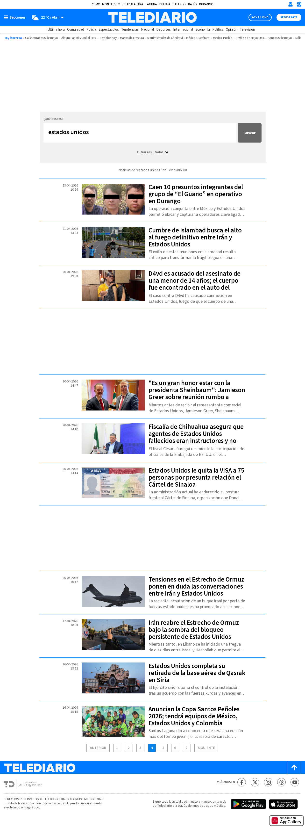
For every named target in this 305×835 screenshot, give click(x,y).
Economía (202, 29)
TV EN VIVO (261, 17)
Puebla (164, 4)
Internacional (183, 29)
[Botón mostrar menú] (16, 17)
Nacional (147, 29)
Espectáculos (109, 29)
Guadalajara (132, 4)
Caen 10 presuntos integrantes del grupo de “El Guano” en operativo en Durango (196, 194)
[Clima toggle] (46, 17)
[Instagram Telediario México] (268, 782)
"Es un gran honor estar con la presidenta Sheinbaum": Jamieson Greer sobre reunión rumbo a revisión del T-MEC (197, 393)
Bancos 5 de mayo (280, 38)
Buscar (249, 133)
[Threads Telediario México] (281, 782)
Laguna (151, 4)
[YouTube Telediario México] (295, 782)
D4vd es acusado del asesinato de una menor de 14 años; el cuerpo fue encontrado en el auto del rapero (195, 284)
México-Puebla (222, 38)
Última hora (56, 29)
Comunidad (75, 29)
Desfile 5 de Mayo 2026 (250, 38)
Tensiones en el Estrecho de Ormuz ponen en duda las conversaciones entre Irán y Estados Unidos (196, 586)
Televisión (247, 29)
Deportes (163, 29)
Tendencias (130, 29)
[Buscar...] (139, 133)
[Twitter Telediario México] (255, 782)
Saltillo (179, 4)
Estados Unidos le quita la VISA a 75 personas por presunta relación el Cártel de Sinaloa (196, 477)
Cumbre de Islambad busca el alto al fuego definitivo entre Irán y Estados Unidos (195, 237)
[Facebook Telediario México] (241, 782)
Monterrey (111, 4)
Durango (206, 4)
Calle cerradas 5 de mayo (41, 38)
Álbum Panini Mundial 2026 (78, 38)
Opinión (231, 29)
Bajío (192, 4)
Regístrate (289, 17)
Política (217, 29)
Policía (91, 29)
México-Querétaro (198, 38)
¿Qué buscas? (53, 118)
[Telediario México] (152, 17)
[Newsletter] (299, 5)
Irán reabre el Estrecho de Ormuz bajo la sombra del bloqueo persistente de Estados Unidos (194, 629)
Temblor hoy (108, 38)
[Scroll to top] (294, 767)
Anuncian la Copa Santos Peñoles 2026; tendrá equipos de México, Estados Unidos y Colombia (194, 716)
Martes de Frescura (132, 38)
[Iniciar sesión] (290, 4)
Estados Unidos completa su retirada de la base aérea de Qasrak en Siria (197, 673)
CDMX (96, 4)
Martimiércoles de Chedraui (165, 38)
